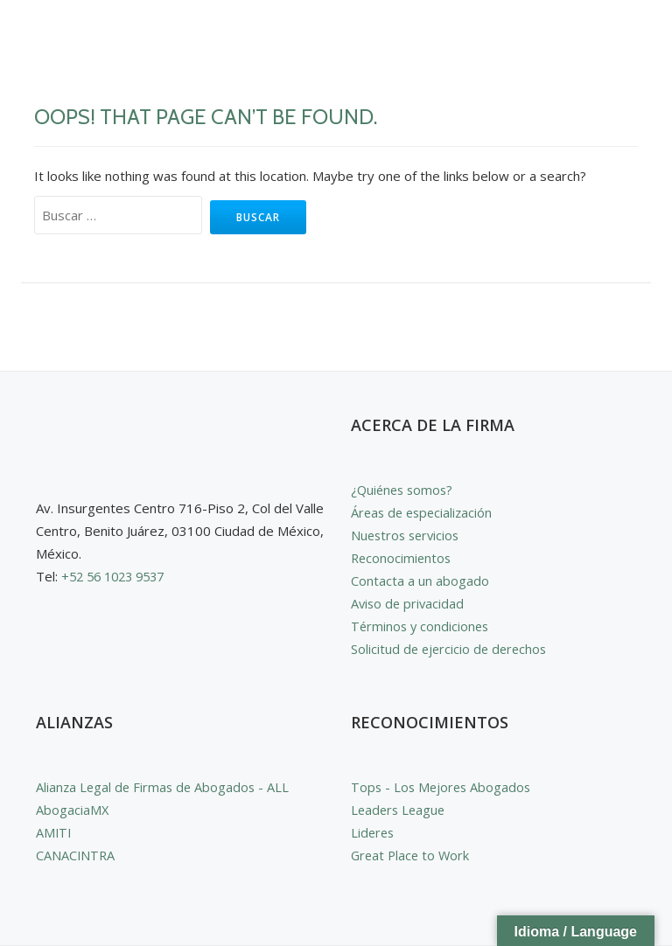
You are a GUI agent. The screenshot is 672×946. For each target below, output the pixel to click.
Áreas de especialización (424, 512)
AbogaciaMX (72, 809)
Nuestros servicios (408, 535)
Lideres (373, 832)
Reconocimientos (402, 558)
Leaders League (400, 809)
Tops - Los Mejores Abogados (443, 787)
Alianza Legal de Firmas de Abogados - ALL (165, 787)
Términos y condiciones (422, 626)
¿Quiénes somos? (404, 489)
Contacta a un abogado (420, 580)
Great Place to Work (412, 855)
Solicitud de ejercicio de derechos (451, 648)
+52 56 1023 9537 (117, 576)
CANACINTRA (76, 855)
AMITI (54, 832)
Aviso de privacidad (409, 603)
